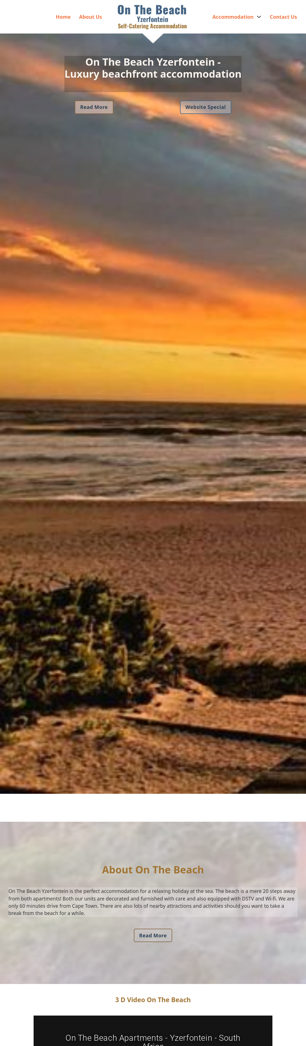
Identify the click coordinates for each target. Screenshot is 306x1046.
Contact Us (283, 16)
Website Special (205, 107)
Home (63, 16)
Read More (94, 107)
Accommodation (233, 16)
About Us (90, 16)
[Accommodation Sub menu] (258, 16)
